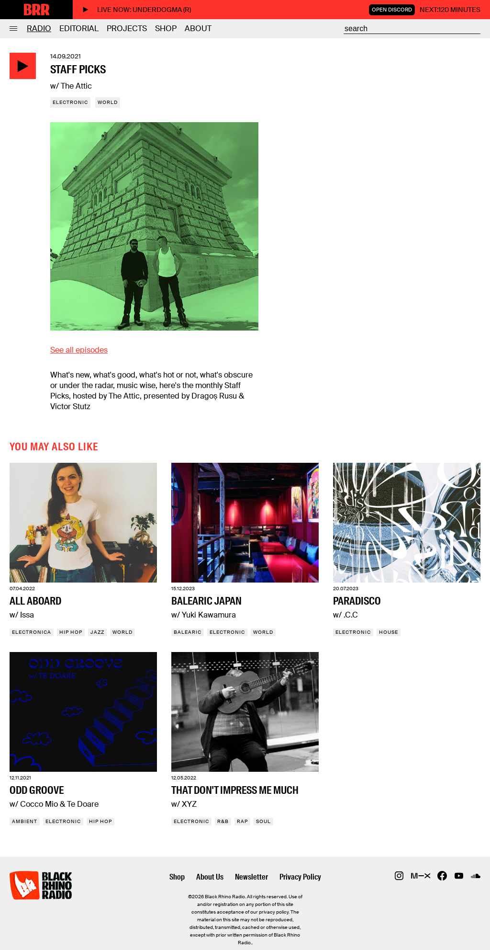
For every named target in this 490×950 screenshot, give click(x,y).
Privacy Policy (300, 877)
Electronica (31, 632)
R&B (223, 821)
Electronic (70, 102)
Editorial (79, 28)
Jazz (97, 632)
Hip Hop (70, 632)
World (108, 102)
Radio (39, 28)
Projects (127, 28)
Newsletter (251, 877)
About (198, 28)
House (388, 632)
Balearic (187, 632)
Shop (166, 28)
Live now (136, 9)
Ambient (24, 821)
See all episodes (79, 350)
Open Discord (392, 9)
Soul (263, 821)
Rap (242, 821)
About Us (209, 877)
